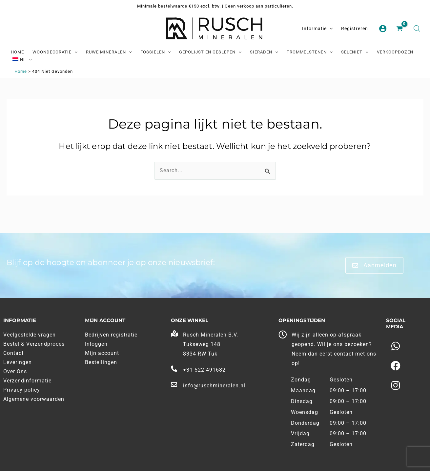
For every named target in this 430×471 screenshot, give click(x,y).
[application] (330, 28)
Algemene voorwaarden (33, 399)
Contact (13, 353)
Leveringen (17, 362)
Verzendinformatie (27, 381)
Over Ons (15, 371)
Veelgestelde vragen (29, 335)
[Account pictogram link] (383, 28)
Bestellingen (101, 362)
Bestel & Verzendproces (34, 344)
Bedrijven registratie (111, 335)
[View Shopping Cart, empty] (400, 29)
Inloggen (96, 344)
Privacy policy (21, 390)
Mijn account (102, 353)
